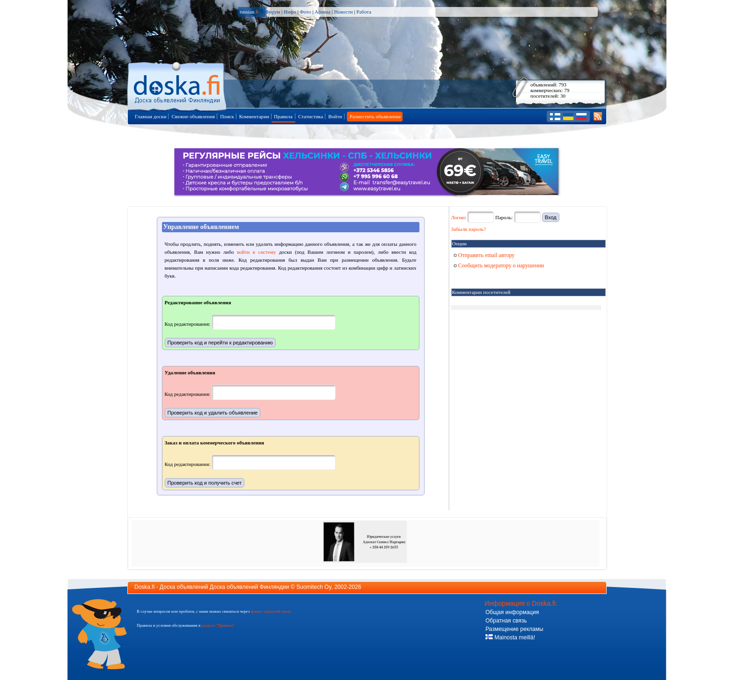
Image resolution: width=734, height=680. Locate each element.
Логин (458, 217)
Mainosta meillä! (510, 637)
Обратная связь (506, 620)
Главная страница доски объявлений (177, 85)
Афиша (322, 11)
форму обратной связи (270, 611)
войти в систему (256, 252)
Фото (305, 11)
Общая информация (512, 612)
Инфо (290, 11)
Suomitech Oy (313, 587)
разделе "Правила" (218, 625)
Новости (343, 11)
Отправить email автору (484, 255)
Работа (363, 11)
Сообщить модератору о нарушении (499, 265)
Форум (272, 11)
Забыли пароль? (468, 229)
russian (249, 11)
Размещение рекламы (514, 629)
